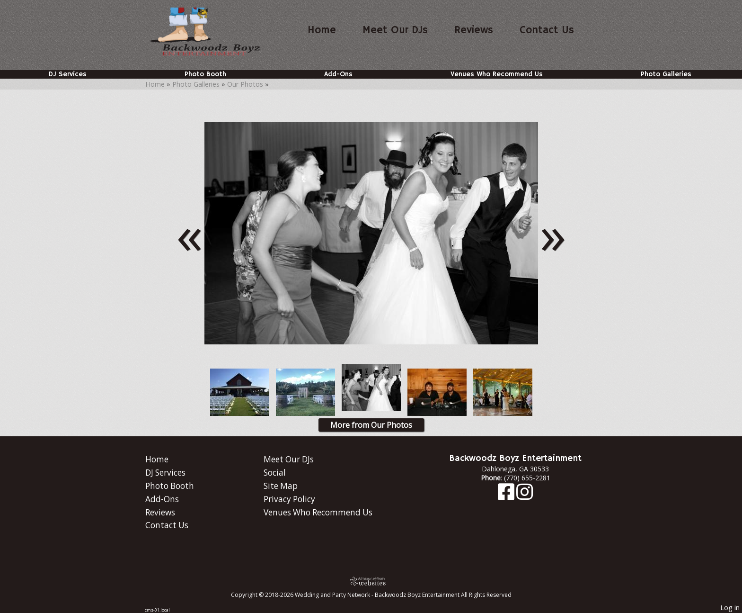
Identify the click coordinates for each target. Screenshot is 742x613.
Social (275, 472)
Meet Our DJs (395, 30)
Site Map (281, 485)
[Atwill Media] (371, 581)
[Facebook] (507, 496)
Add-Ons (338, 74)
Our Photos (245, 84)
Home (322, 30)
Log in (730, 607)
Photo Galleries (666, 74)
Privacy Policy (289, 499)
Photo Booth (205, 74)
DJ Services (68, 74)
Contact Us (547, 30)
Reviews (473, 30)
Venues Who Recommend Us (496, 74)
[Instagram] (524, 496)
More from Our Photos (371, 425)
